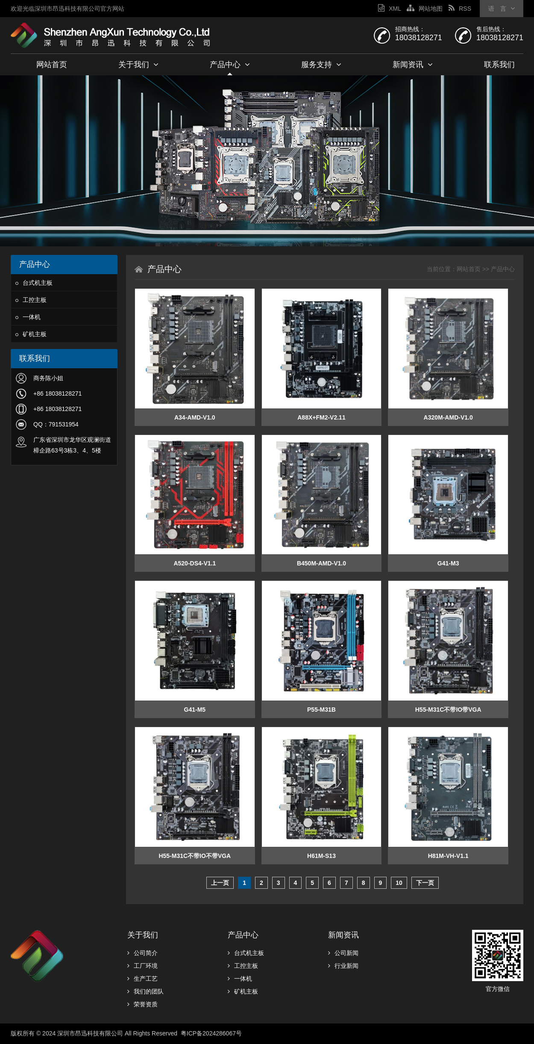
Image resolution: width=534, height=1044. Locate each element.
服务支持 (321, 64)
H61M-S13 (321, 855)
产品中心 (230, 64)
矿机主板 (31, 334)
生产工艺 (142, 978)
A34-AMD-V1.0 (194, 417)
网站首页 (51, 64)
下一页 (425, 882)
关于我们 (138, 64)
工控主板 (31, 299)
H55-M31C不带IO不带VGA (194, 855)
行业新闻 (343, 965)
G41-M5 (195, 709)
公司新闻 (343, 952)
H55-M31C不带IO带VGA (448, 709)
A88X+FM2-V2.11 (321, 417)
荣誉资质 (142, 1004)
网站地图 (425, 8)
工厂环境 (142, 965)
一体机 (28, 316)
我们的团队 (145, 991)
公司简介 (142, 952)
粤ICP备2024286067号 (212, 1033)
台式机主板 (34, 282)
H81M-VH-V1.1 (448, 855)
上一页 (220, 882)
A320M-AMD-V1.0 (448, 417)
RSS (460, 8)
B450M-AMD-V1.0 (321, 563)
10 (399, 882)
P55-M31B (321, 709)
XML (389, 8)
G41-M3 (448, 563)
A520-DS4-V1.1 (194, 563)
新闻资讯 (413, 64)
